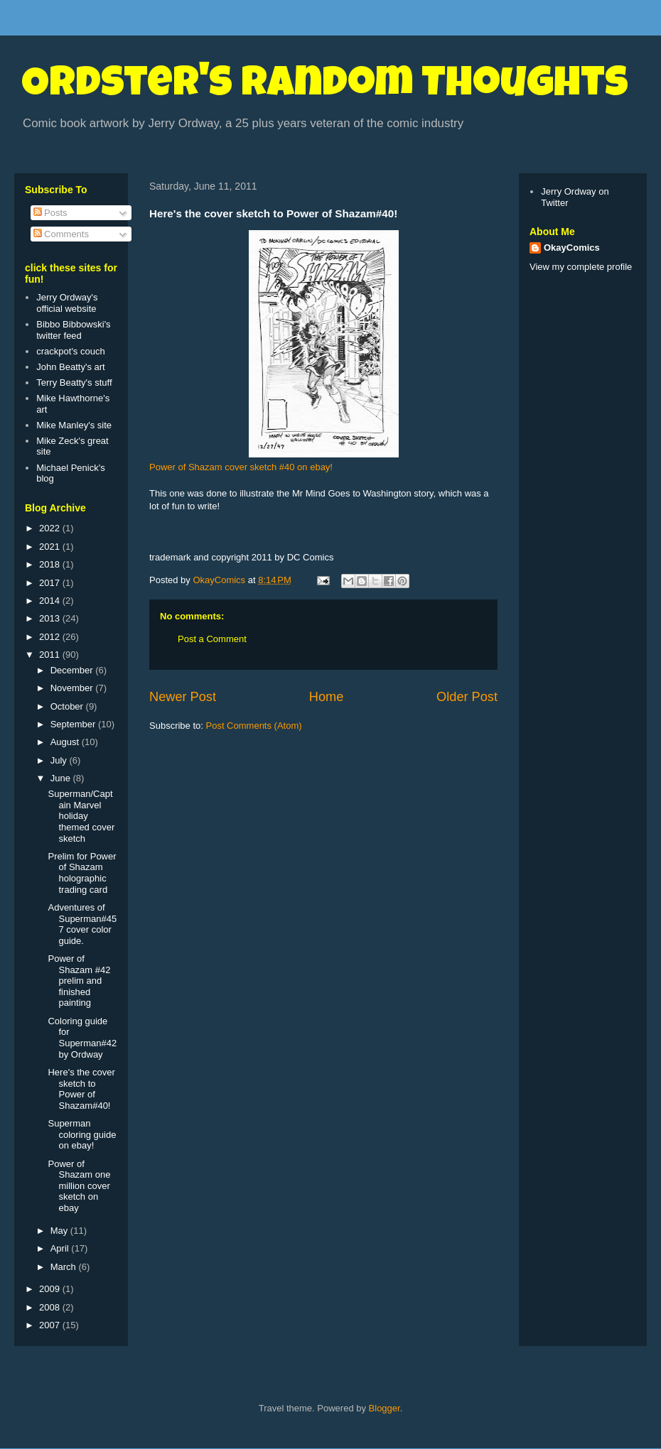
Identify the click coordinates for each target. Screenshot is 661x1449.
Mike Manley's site (74, 425)
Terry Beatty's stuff (74, 382)
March (64, 1266)
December (73, 670)
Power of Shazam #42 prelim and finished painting (79, 980)
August (66, 742)
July (60, 760)
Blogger (384, 1408)
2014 (51, 600)
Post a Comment (212, 639)
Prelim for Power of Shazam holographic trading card (82, 873)
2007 (51, 1325)
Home (326, 697)
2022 (51, 528)
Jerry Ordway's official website (66, 303)
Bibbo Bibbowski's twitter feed (73, 330)
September (74, 724)
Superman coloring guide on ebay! (82, 1134)
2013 (51, 618)
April (61, 1248)
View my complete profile (581, 266)
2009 (51, 1289)
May (60, 1230)
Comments (61, 234)
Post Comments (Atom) (254, 725)
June (61, 778)
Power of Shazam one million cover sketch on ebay (79, 1185)
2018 (51, 564)
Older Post (467, 697)
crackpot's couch (70, 351)
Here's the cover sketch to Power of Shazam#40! (81, 1089)
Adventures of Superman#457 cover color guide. (82, 924)
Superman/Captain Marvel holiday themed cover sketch (81, 815)
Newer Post (182, 697)
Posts (50, 212)
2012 (51, 636)
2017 (51, 582)
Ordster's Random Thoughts (324, 86)
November (73, 688)
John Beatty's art (70, 367)
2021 (51, 546)
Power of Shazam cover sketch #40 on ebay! (241, 467)
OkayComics (572, 247)
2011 (51, 654)
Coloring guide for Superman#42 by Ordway (82, 1038)
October (68, 706)
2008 (51, 1307)
